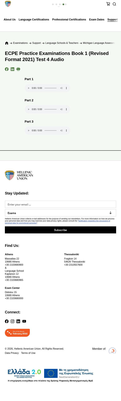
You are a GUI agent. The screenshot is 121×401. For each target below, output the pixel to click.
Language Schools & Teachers (61, 43)
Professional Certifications (69, 19)
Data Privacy (12, 353)
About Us (10, 19)
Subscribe (60, 230)
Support (112, 19)
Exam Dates (96, 19)
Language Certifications (34, 19)
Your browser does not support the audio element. (47, 88)
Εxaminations (20, 43)
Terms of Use (28, 353)
